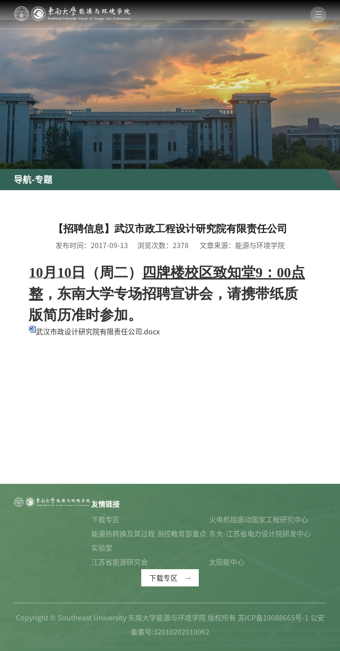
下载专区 (105, 519)
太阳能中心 (226, 562)
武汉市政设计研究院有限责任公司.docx (98, 331)
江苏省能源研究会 (119, 562)
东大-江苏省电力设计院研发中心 (260, 533)
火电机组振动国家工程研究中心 (258, 519)
